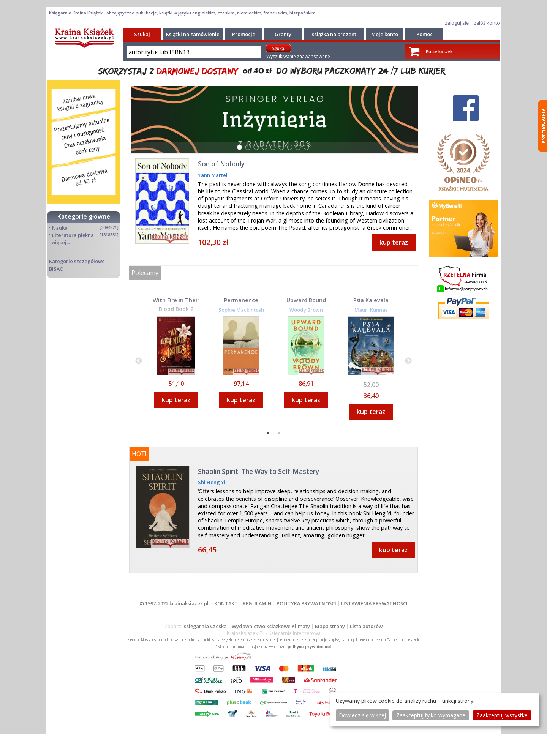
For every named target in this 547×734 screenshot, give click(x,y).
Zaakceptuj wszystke (502, 715)
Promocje (243, 34)
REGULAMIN (257, 603)
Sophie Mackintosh (241, 309)
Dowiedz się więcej (362, 715)
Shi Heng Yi (212, 482)
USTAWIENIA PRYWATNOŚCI (374, 603)
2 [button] (280, 433)
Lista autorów (366, 626)
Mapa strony (330, 626)
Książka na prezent (333, 34)
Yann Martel (213, 175)
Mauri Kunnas (370, 309)
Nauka (60, 227)
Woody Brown (306, 309)
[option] (176, 360)
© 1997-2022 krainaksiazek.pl (174, 603)
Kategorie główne (83, 216)
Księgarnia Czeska (205, 626)
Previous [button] (138, 361)
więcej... (60, 242)
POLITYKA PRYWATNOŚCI (306, 603)
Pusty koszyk (439, 51)
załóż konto (487, 22)
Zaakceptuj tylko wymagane (430, 715)
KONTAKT (226, 603)
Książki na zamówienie (193, 34)
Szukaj (142, 34)
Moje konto (384, 34)
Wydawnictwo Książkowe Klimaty (271, 626)
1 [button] (268, 433)
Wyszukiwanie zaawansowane (298, 56)
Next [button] (408, 361)
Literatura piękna (73, 235)
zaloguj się (457, 22)
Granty (283, 34)
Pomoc (424, 34)
